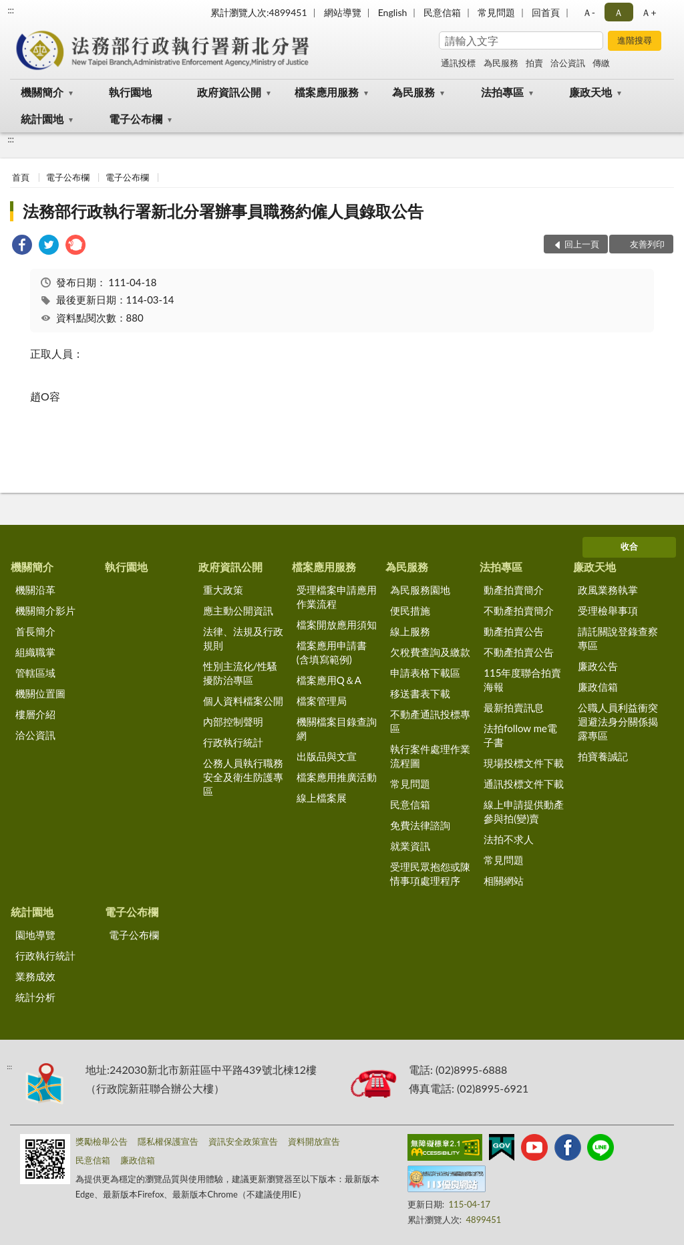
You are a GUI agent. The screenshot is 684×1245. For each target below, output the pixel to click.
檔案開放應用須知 (337, 624)
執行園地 (130, 92)
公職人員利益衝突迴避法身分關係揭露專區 (618, 721)
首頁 (20, 177)
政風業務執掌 (608, 590)
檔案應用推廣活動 (337, 777)
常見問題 (496, 12)
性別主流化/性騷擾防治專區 (240, 673)
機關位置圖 (40, 693)
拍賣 (534, 63)
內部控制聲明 (233, 721)
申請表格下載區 (425, 673)
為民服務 (501, 63)
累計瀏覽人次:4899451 (258, 12)
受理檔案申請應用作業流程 (337, 597)
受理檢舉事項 (608, 610)
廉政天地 (590, 92)
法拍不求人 (509, 839)
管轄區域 (35, 673)
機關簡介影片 (45, 610)
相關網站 (504, 881)
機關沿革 (35, 590)
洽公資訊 (567, 63)
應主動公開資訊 (238, 610)
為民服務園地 (420, 590)
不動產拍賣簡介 (519, 610)
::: (10, 10)
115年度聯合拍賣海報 (522, 680)
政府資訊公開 (229, 92)
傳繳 (601, 63)
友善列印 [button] (647, 244)
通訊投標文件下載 (524, 784)
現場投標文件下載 (524, 763)
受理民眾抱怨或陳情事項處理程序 (430, 874)
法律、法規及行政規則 (243, 638)
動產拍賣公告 (514, 631)
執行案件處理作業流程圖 (430, 756)
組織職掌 (35, 652)
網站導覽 (342, 12)
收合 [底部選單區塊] (629, 546)
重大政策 (223, 590)
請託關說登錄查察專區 (618, 638)
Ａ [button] (618, 12)
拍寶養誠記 (603, 756)
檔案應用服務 (327, 92)
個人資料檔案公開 (243, 701)
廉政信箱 (598, 687)
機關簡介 (42, 92)
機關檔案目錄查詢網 (337, 728)
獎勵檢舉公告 (101, 1141)
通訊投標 (458, 63)
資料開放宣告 (314, 1141)
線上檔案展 (322, 798)
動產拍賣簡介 (514, 590)
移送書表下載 (420, 693)
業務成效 (35, 976)
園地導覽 (35, 935)
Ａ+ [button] (648, 12)
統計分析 (35, 997)
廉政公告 (598, 666)
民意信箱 (442, 12)
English (392, 12)
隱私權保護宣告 (168, 1141)
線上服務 (410, 631)
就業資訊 (410, 846)
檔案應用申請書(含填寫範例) (332, 652)
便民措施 (410, 610)
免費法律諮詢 (420, 825)
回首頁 (546, 12)
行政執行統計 (233, 742)
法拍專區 (502, 92)
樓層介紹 (35, 714)
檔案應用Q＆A (329, 680)
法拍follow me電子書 (520, 735)
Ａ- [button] (588, 12)
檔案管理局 (322, 701)
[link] (22, 246)
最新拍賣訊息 (514, 707)
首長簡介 (35, 631)
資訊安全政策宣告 (243, 1141)
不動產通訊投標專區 (430, 721)
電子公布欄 (135, 118)
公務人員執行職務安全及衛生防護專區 (243, 777)
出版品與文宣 (327, 756)
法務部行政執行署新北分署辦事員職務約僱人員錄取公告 (223, 211)
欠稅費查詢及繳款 (430, 652)
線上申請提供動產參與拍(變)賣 (524, 811)
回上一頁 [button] (581, 244)
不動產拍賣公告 (519, 652)
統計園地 (42, 118)
